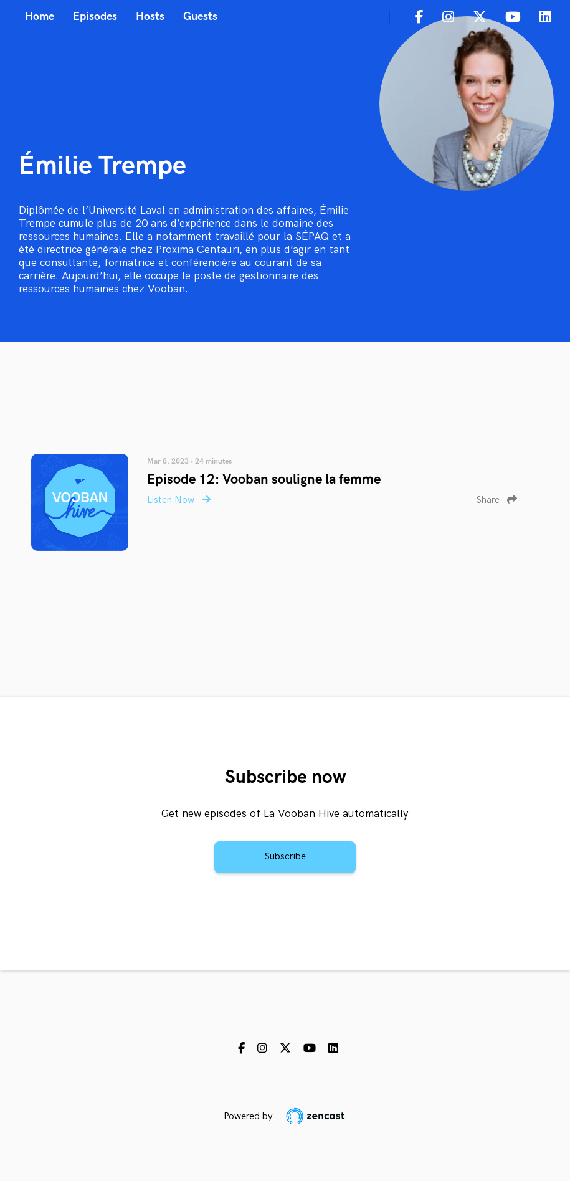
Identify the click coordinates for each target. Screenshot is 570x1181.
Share (496, 500)
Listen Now (179, 500)
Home (39, 16)
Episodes (95, 16)
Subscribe (285, 857)
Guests (200, 16)
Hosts (150, 16)
